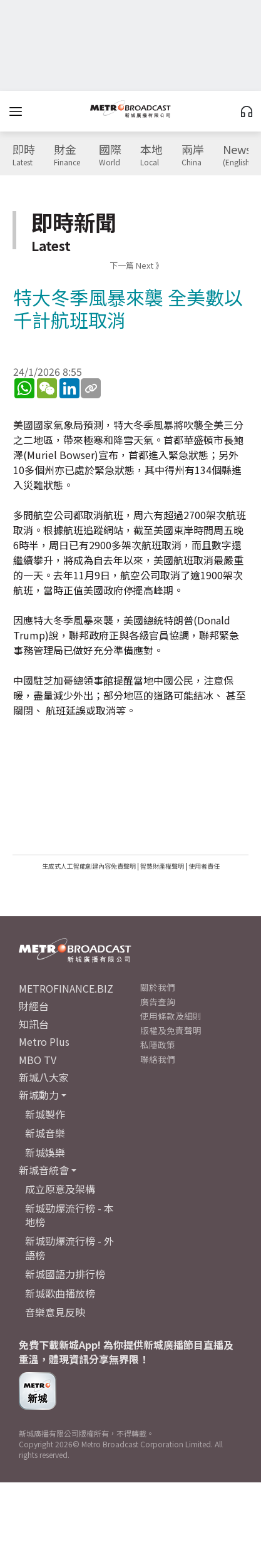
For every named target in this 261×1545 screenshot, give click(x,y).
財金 (67, 155)
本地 (151, 155)
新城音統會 (44, 1169)
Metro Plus (44, 1041)
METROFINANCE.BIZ (66, 988)
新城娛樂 (45, 1152)
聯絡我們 (157, 1059)
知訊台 (34, 1023)
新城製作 (45, 1114)
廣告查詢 (157, 1001)
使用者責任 (204, 866)
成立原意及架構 (60, 1188)
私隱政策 (157, 1044)
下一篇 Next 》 (136, 265)
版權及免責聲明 (171, 1030)
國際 (110, 155)
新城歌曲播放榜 (60, 1293)
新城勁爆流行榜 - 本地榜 (69, 1215)
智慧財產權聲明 (162, 866)
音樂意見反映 (55, 1312)
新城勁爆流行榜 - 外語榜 (69, 1247)
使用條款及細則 (171, 1016)
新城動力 (39, 1094)
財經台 (34, 1005)
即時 (24, 155)
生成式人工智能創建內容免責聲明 (89, 866)
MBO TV (37, 1059)
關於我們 (157, 987)
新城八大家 (44, 1077)
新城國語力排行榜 (65, 1273)
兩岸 (193, 155)
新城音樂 (45, 1132)
